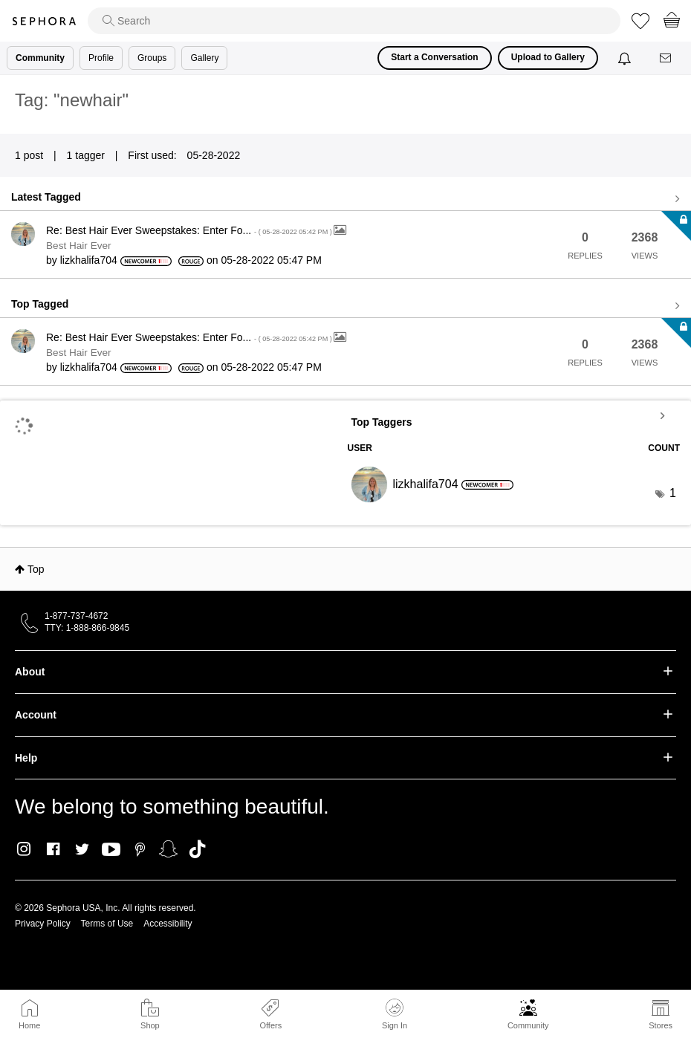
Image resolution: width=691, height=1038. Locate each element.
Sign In (394, 1014)
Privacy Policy (43, 923)
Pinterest (140, 849)
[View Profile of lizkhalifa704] (88, 260)
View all (345, 199)
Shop (150, 1025)
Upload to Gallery (548, 57)
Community (528, 1025)
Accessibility (167, 923)
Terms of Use (107, 923)
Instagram (24, 849)
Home (29, 1025)
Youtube (111, 850)
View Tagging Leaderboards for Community (514, 415)
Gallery (204, 58)
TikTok (197, 849)
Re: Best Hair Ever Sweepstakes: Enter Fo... (190, 230)
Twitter (82, 849)
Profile (101, 58)
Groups (151, 58)
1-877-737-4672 (76, 616)
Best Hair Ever (78, 245)
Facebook (53, 849)
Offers (270, 1025)
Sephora (44, 21)
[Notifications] (626, 58)
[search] (354, 20)
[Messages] (666, 58)
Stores (660, 1025)
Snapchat (168, 849)
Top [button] (36, 569)
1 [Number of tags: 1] (672, 493)
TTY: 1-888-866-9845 (87, 628)
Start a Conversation (434, 57)
